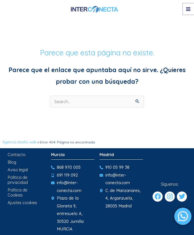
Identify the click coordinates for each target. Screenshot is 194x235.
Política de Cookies (17, 192)
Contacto (17, 154)
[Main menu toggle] (188, 9)
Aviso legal (18, 169)
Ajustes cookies (22, 202)
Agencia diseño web (19, 142)
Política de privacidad (18, 179)
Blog (12, 161)
